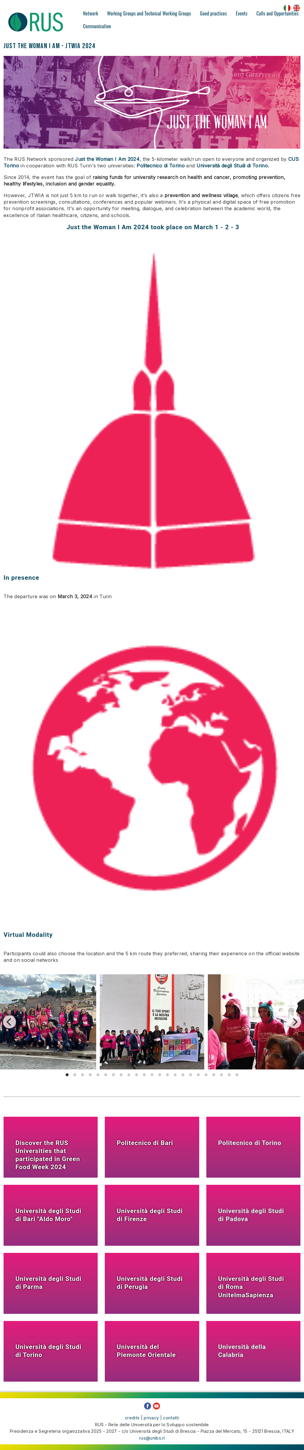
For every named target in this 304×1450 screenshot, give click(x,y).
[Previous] (9, 1021)
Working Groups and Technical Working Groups (149, 13)
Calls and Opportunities (277, 13)
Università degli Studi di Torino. (233, 166)
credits (132, 1417)
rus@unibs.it (152, 1437)
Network (90, 13)
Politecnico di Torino (161, 166)
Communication (97, 26)
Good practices (213, 13)
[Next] (294, 1021)
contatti (171, 1417)
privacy (151, 1417)
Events (241, 13)
